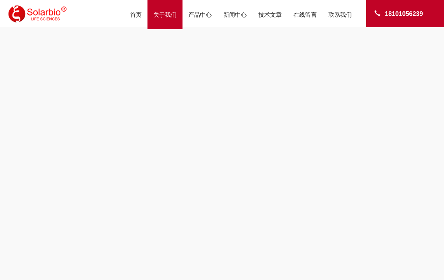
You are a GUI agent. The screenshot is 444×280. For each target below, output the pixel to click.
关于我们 (165, 14)
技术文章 (270, 14)
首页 (136, 14)
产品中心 (200, 14)
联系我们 (340, 14)
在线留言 (305, 14)
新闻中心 (235, 14)
